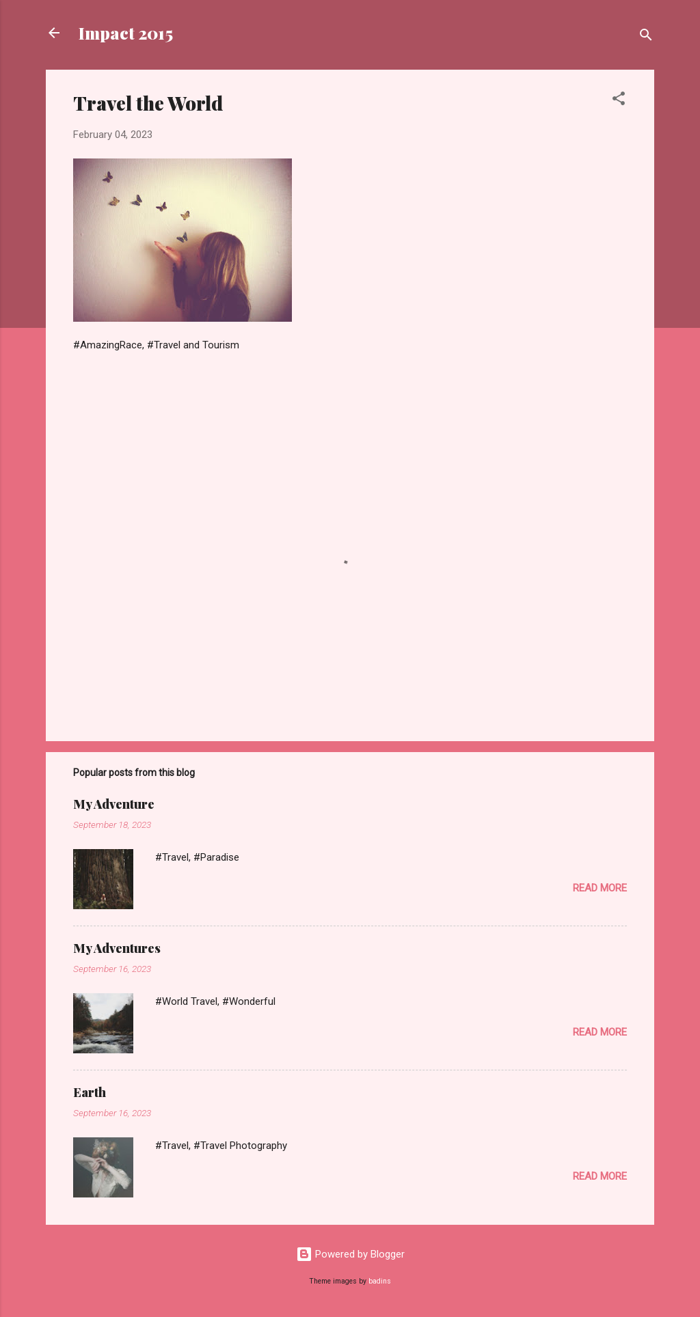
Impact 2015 (126, 33)
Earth (89, 1092)
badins (379, 1281)
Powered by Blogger (350, 1254)
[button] (618, 100)
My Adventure (113, 804)
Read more (600, 888)
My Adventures (117, 948)
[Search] (646, 37)
